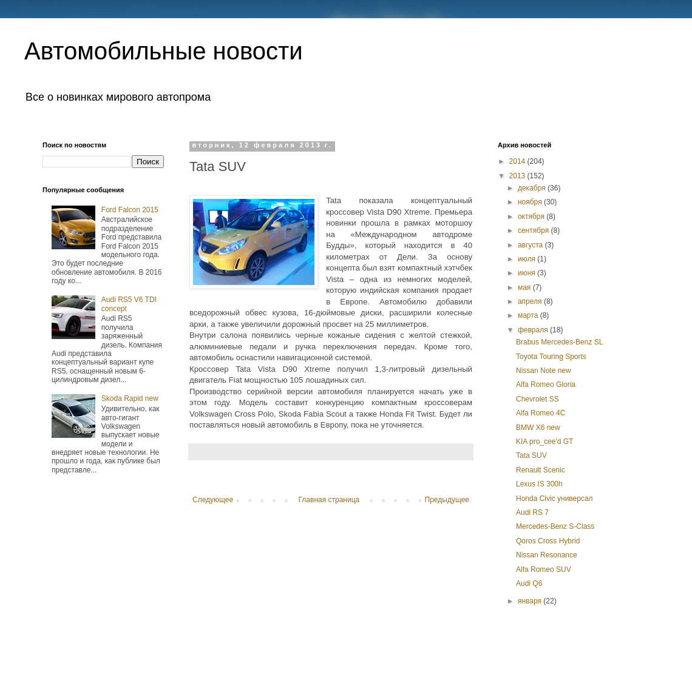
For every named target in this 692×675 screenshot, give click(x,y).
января (530, 601)
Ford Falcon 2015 (129, 210)
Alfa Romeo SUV (543, 569)
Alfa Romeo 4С (540, 413)
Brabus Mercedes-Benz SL (559, 342)
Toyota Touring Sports (551, 356)
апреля (531, 301)
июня (527, 273)
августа (531, 245)
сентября (534, 230)
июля (527, 259)
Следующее (212, 499)
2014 (518, 161)
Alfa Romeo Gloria (545, 384)
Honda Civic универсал (554, 498)
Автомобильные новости (163, 51)
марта (529, 315)
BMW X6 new (538, 427)
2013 (518, 176)
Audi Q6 (529, 583)
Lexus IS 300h (539, 484)
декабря (533, 188)
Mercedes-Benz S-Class (555, 526)
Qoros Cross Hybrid (548, 541)
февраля (534, 330)
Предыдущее (447, 499)
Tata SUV (531, 455)
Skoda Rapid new (129, 398)
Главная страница (329, 499)
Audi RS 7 (532, 512)
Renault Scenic (540, 470)
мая (525, 287)
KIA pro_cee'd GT (544, 441)
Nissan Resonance (546, 555)
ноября (531, 202)
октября (532, 216)
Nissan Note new (543, 370)
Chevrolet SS (537, 399)
